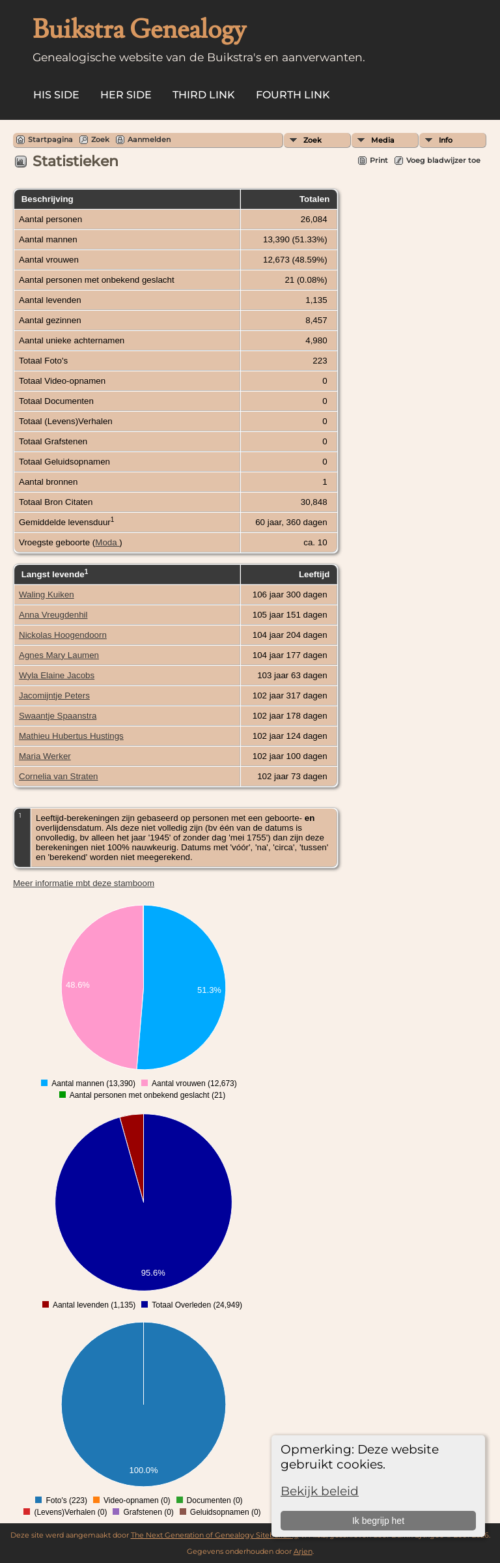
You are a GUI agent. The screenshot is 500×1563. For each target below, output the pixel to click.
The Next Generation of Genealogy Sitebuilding (215, 1535)
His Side (56, 95)
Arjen (303, 1551)
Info (445, 140)
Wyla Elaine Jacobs (56, 675)
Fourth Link (293, 95)
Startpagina (50, 139)
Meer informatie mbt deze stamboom (83, 883)
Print (379, 160)
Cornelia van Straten (58, 776)
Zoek (312, 140)
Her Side (126, 95)
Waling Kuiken (46, 594)
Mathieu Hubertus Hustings (71, 736)
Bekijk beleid (320, 1491)
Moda (107, 542)
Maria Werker (45, 756)
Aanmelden (149, 139)
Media (383, 140)
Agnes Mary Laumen (59, 655)
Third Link (204, 95)
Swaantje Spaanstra (57, 716)
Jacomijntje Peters (54, 695)
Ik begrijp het (378, 1520)
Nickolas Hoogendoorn (63, 635)
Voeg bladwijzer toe (443, 160)
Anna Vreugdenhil (53, 615)
